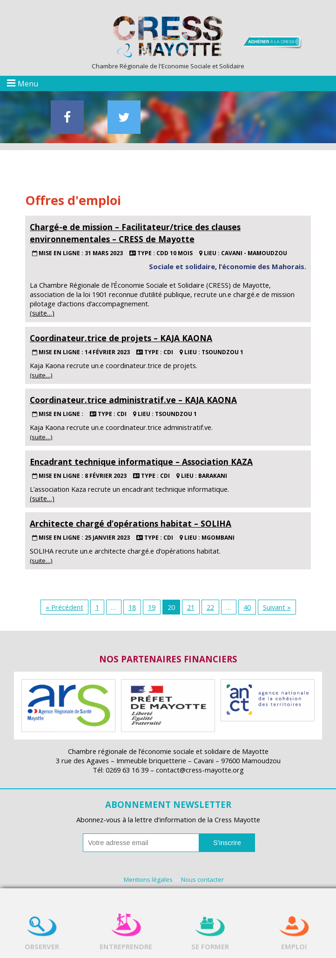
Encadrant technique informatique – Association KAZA (141, 461)
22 (210, 607)
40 (247, 607)
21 (191, 607)
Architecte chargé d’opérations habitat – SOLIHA (130, 523)
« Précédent (64, 607)
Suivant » (277, 607)
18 (132, 607)
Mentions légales (148, 879)
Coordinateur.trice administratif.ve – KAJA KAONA (133, 399)
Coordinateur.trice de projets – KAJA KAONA (121, 338)
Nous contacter (202, 879)
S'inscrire (227, 842)
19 (151, 607)
